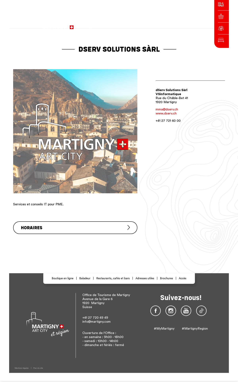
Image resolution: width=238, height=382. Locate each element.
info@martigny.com (96, 321)
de (159, 25)
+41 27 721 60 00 (168, 120)
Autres (175, 25)
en (165, 25)
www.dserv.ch (166, 113)
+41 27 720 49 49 (95, 317)
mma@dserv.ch (167, 109)
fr (152, 25)
